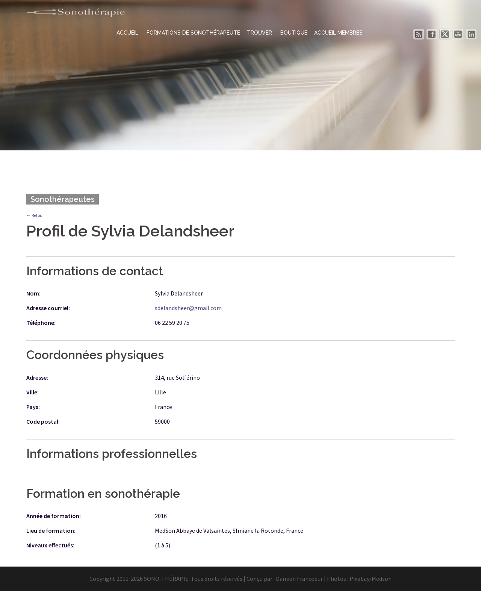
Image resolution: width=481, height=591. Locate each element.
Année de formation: (53, 516)
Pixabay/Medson (370, 578)
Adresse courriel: (48, 308)
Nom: (33, 293)
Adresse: (37, 377)
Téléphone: (41, 322)
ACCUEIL (128, 33)
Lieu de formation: (51, 530)
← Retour (35, 215)
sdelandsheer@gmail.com (188, 308)
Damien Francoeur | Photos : (312, 578)
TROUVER (260, 33)
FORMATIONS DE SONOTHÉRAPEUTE (193, 33)
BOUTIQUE (293, 33)
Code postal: (43, 421)
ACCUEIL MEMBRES (338, 33)
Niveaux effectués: (50, 545)
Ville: (32, 392)
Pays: (33, 407)
